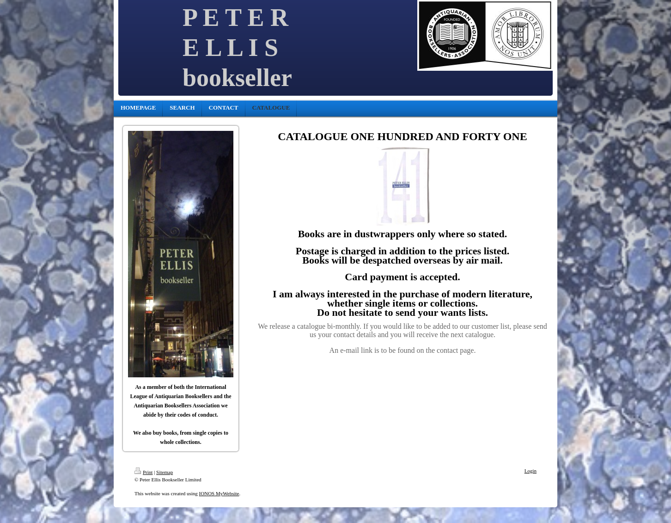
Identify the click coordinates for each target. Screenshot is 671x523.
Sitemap (164, 472)
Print (143, 472)
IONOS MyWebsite (219, 493)
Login (531, 471)
